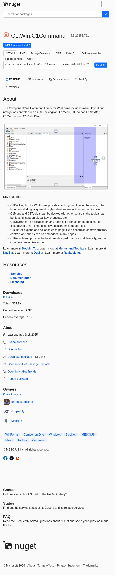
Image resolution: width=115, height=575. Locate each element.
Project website (17, 342)
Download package (20, 356)
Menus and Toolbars (72, 248)
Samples (16, 273)
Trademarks (90, 565)
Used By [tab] (81, 79)
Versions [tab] (12, 87)
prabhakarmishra (22, 401)
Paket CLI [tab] (71, 53)
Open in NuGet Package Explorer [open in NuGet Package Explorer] (29, 364)
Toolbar (22, 440)
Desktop (71, 434)
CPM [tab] (58, 53)
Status (8, 503)
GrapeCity (17, 411)
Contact (10, 490)
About (31, 565)
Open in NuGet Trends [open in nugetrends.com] (22, 371)
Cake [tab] (30, 58)
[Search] (105, 14)
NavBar (8, 252)
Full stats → (10, 297)
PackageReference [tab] (40, 53)
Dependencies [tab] (58, 79)
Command (39, 440)
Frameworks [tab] (34, 79)
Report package (18, 378)
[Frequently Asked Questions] (7, 517)
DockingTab (30, 248)
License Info (15, 349)
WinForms (12, 434)
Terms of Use (45, 565)
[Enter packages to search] (52, 14)
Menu (9, 440)
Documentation (20, 277)
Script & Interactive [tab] (91, 53)
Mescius (16, 420)
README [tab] (13, 79)
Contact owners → (13, 394)
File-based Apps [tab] (13, 58)
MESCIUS (88, 434)
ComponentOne (34, 434)
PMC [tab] (22, 53)
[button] (100, 65)
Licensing (17, 282)
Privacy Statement (68, 565)
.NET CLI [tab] (10, 53)
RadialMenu (72, 252)
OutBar (38, 252)
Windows (55, 434)
